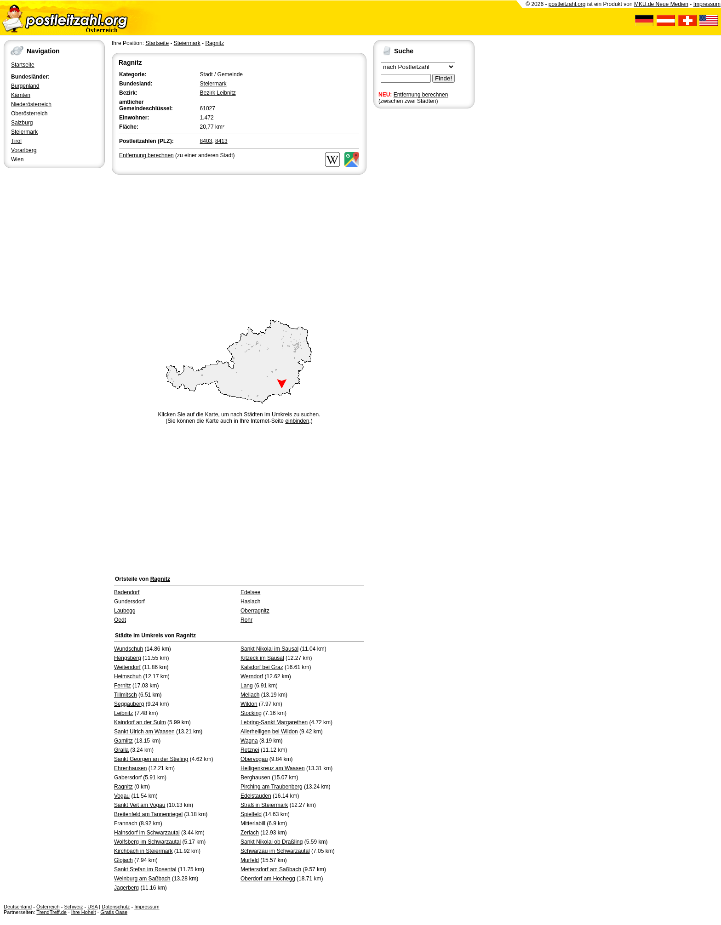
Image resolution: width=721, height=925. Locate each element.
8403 (206, 141)
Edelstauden (255, 796)
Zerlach (249, 832)
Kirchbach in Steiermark (143, 851)
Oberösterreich (29, 113)
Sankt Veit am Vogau (139, 805)
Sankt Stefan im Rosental (145, 869)
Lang (246, 685)
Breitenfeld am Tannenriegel (148, 814)
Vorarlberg (23, 150)
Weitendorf (127, 667)
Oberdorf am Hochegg (267, 878)
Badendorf (126, 592)
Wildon (249, 704)
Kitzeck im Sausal (262, 658)
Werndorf (251, 676)
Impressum (707, 4)
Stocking (251, 713)
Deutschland (18, 906)
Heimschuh (128, 676)
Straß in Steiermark (264, 805)
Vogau (122, 796)
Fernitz (122, 685)
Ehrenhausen (130, 768)
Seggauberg (129, 704)
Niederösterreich (31, 104)
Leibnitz (123, 713)
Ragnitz (214, 43)
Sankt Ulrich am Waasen (144, 731)
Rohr (246, 620)
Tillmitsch (125, 695)
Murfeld (249, 860)
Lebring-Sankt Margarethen (274, 722)
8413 (221, 141)
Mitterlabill (252, 823)
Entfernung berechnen (421, 94)
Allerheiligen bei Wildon (269, 731)
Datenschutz (116, 906)
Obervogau (254, 759)
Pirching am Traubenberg (271, 786)
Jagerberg (126, 888)
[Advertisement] (239, 245)
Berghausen (255, 777)
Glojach (123, 860)
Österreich (48, 906)
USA (92, 906)
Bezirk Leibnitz (218, 93)
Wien (17, 159)
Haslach (250, 601)
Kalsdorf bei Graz (261, 667)
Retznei (249, 750)
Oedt (120, 620)
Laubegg (125, 610)
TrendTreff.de (51, 912)
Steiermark (24, 132)
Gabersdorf (128, 777)
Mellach (249, 695)
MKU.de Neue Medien (661, 4)
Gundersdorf (129, 601)
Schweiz (73, 906)
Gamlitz (123, 741)
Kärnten (20, 95)
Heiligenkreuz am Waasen (272, 768)
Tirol (16, 141)
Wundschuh (128, 649)
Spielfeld (251, 814)
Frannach (125, 823)
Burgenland (25, 86)
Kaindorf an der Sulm (140, 722)
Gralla (121, 750)
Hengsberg (127, 658)
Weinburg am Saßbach (142, 878)
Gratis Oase (113, 912)
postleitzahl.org (567, 4)
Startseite (22, 65)
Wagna (249, 741)
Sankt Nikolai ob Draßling (271, 842)
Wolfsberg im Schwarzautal (147, 842)
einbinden (297, 421)
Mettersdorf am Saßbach (270, 869)
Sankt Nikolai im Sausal (269, 649)
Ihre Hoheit (83, 912)
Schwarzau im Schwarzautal (275, 851)
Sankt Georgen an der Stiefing (151, 759)
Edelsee (250, 592)
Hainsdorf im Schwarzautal (147, 832)
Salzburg (22, 122)
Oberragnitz (254, 610)
